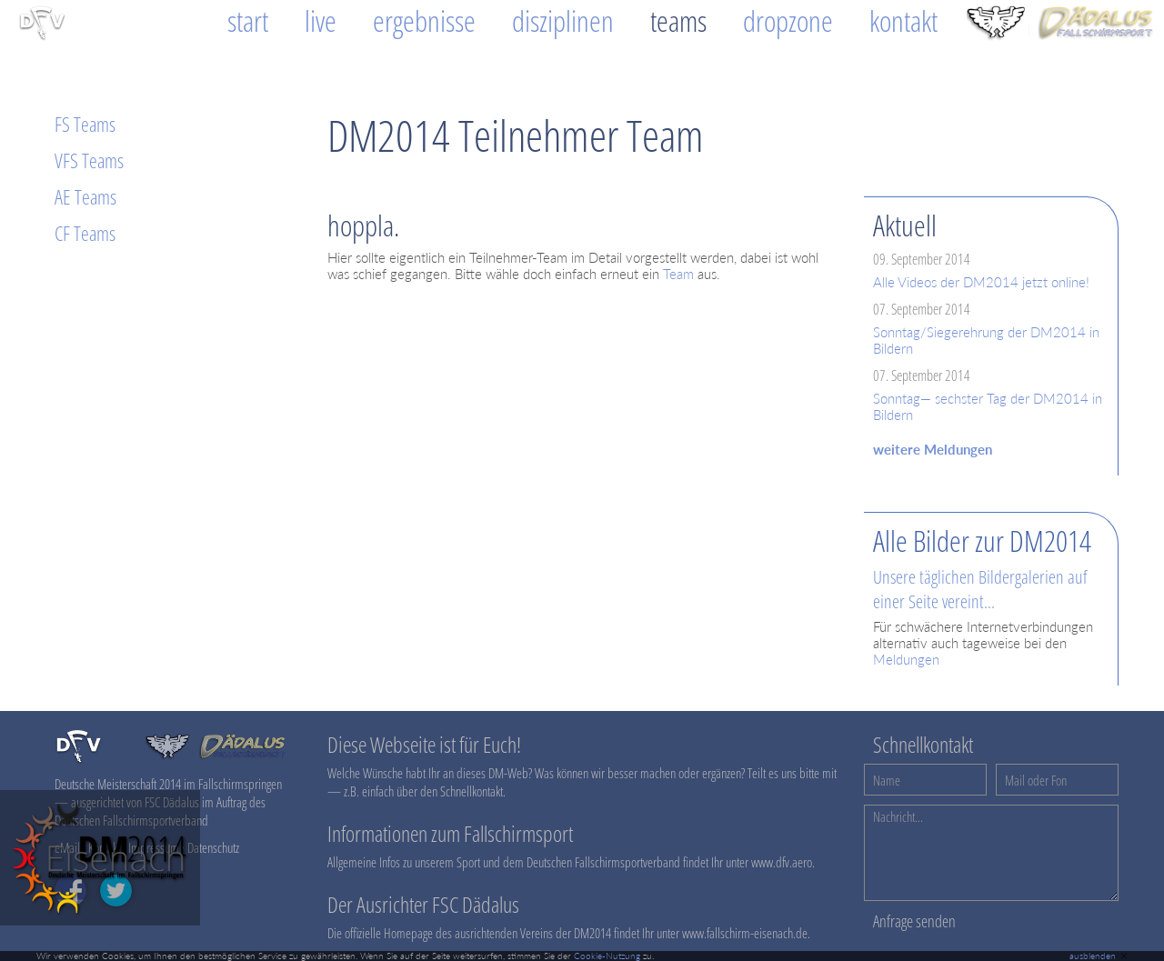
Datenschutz (213, 847)
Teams (678, 20)
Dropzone (788, 20)
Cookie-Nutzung (607, 955)
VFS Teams (89, 160)
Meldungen (906, 659)
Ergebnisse (424, 20)
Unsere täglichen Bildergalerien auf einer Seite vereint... (980, 589)
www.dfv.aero (781, 862)
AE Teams (85, 196)
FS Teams (85, 123)
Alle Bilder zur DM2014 (982, 540)
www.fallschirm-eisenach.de (745, 933)
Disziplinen (563, 20)
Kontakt (903, 20)
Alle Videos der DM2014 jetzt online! (981, 282)
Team (678, 273)
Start (247, 20)
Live (320, 20)
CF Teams (85, 232)
